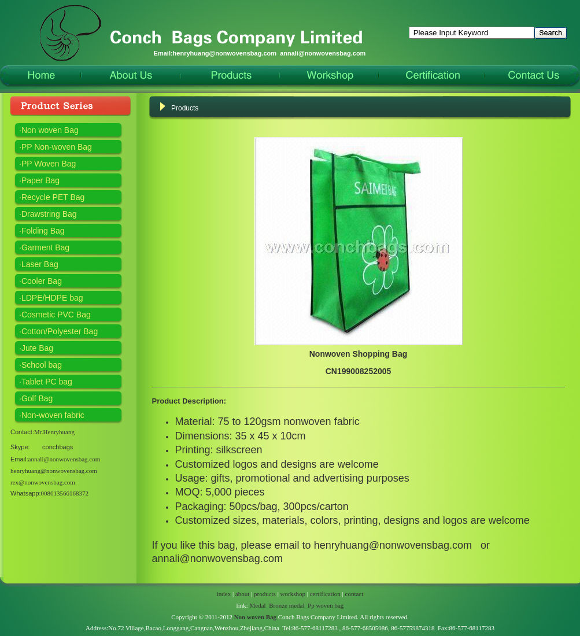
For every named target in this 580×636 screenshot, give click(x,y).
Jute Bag (37, 348)
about (242, 593)
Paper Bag (40, 180)
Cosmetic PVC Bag (56, 314)
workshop (292, 593)
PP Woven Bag (48, 163)
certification (325, 593)
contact (354, 593)
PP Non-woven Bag (56, 146)
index (224, 593)
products (265, 593)
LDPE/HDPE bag (52, 297)
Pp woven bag (325, 605)
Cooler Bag (41, 281)
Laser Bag (39, 264)
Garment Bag (45, 247)
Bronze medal (286, 605)
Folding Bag (43, 230)
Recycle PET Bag (52, 197)
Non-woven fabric (52, 415)
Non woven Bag (50, 130)
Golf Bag (37, 398)
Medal (258, 605)
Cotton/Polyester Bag (59, 331)
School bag (41, 364)
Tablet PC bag (46, 381)
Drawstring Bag (49, 214)
